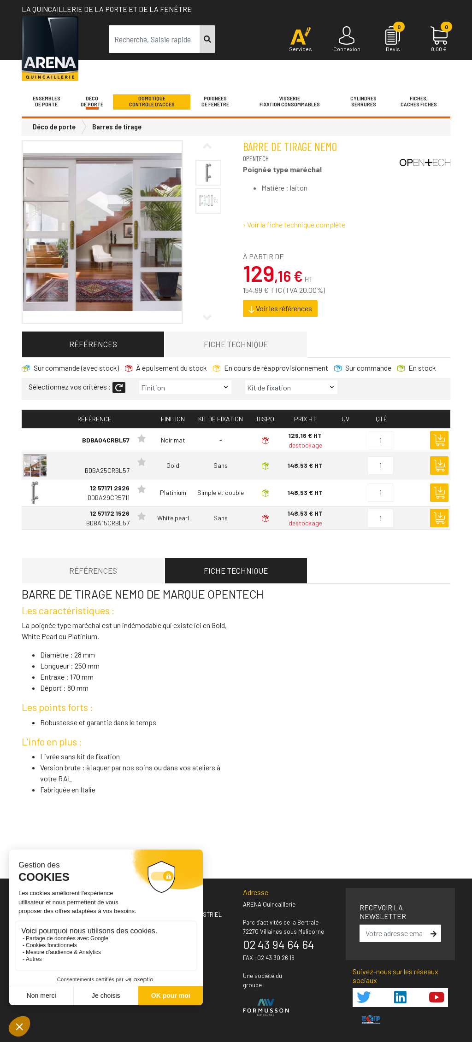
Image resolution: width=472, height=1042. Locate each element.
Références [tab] (93, 344)
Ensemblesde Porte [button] (46, 101)
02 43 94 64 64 (278, 944)
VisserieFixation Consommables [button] (290, 101)
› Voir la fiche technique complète (294, 224)
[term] (154, 39)
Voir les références (280, 308)
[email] (394, 933)
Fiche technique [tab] (236, 344)
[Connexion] (347, 39)
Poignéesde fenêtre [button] (215, 101)
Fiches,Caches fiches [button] (419, 101)
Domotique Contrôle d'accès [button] (152, 101)
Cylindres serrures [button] (363, 101)
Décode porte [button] (92, 101)
